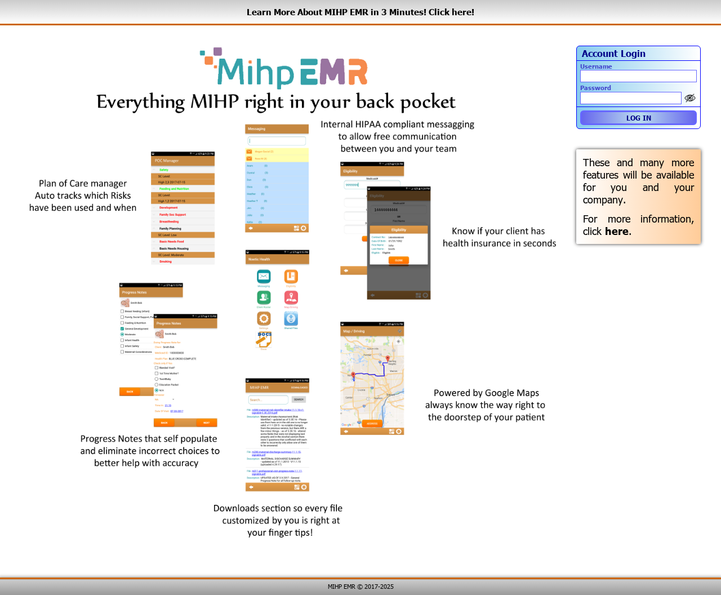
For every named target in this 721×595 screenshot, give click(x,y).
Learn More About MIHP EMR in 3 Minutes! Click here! (360, 12)
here (617, 231)
